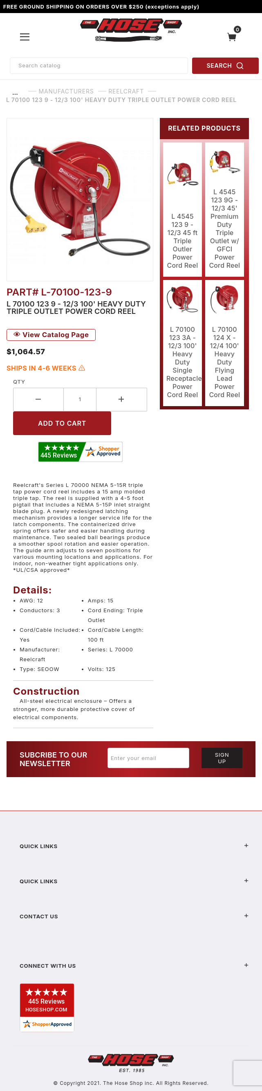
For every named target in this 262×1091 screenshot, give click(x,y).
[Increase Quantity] (121, 399)
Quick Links (134, 846)
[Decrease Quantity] (38, 399)
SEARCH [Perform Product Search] (225, 66)
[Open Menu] (25, 37)
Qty (19, 381)
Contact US (134, 916)
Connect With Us (134, 965)
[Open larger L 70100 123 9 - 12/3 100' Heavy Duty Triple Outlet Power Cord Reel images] (80, 199)
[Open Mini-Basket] (234, 37)
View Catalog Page (51, 335)
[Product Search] (99, 66)
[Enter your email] (148, 758)
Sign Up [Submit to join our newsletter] (222, 757)
